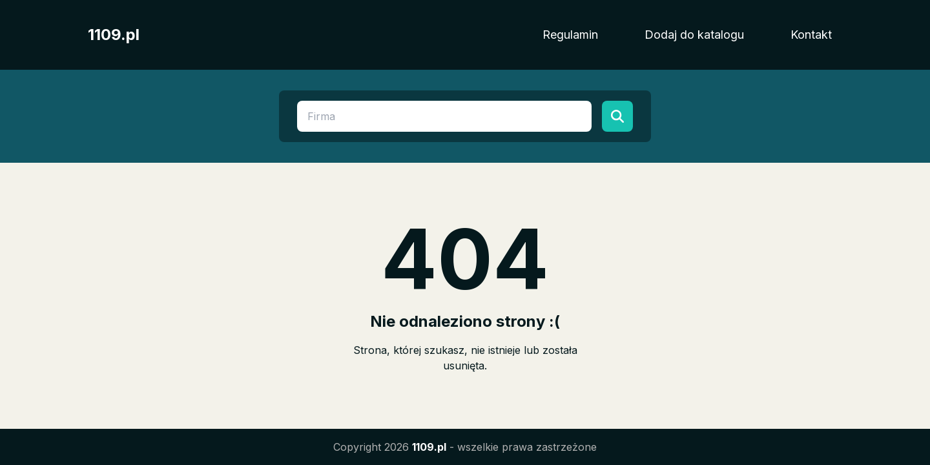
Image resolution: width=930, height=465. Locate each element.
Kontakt (811, 34)
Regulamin (570, 34)
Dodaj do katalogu (694, 34)
